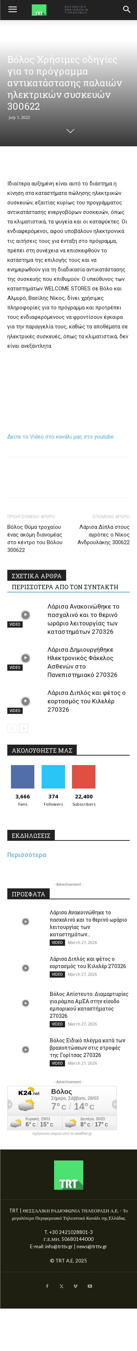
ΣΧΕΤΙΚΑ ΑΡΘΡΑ (37, 576)
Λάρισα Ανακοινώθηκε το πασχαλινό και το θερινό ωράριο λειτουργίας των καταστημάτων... (88, 923)
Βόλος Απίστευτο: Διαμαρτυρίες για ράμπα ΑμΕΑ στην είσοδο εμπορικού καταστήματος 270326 (89, 1004)
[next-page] (23, 728)
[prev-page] (11, 728)
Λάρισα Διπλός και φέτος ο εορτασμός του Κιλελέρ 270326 (86, 701)
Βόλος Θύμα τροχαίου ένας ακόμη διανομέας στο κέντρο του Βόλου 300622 (34, 538)
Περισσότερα (26, 855)
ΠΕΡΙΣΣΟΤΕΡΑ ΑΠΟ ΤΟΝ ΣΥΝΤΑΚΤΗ (65, 587)
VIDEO (14, 624)
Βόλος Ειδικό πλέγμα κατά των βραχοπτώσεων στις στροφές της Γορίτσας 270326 (87, 1047)
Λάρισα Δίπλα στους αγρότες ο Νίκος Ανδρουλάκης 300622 (103, 535)
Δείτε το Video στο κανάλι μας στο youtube (60, 436)
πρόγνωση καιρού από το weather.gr (62, 1134)
